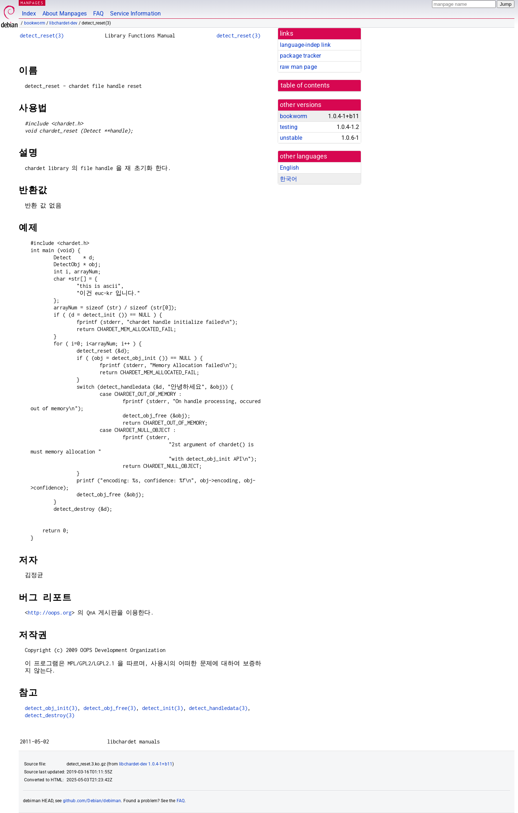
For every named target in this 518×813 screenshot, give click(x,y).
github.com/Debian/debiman (92, 800)
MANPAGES (32, 2)
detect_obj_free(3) (109, 708)
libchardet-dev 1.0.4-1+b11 (145, 764)
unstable (291, 137)
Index (29, 13)
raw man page (298, 66)
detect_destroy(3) (50, 715)
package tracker (300, 55)
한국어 (288, 178)
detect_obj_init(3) (51, 708)
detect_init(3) (162, 708)
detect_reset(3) (42, 35)
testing (288, 127)
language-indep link (305, 44)
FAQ (98, 13)
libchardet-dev (63, 23)
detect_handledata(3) (218, 708)
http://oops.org (50, 612)
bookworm (34, 23)
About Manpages (64, 13)
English (289, 167)
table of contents (305, 85)
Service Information (135, 13)
